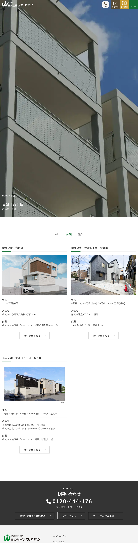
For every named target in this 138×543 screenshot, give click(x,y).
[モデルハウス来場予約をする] (115, 4)
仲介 (80, 234)
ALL (57, 234)
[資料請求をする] (124, 4)
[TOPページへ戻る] (17, 4)
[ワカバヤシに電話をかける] (105, 4)
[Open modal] (133, 4)
